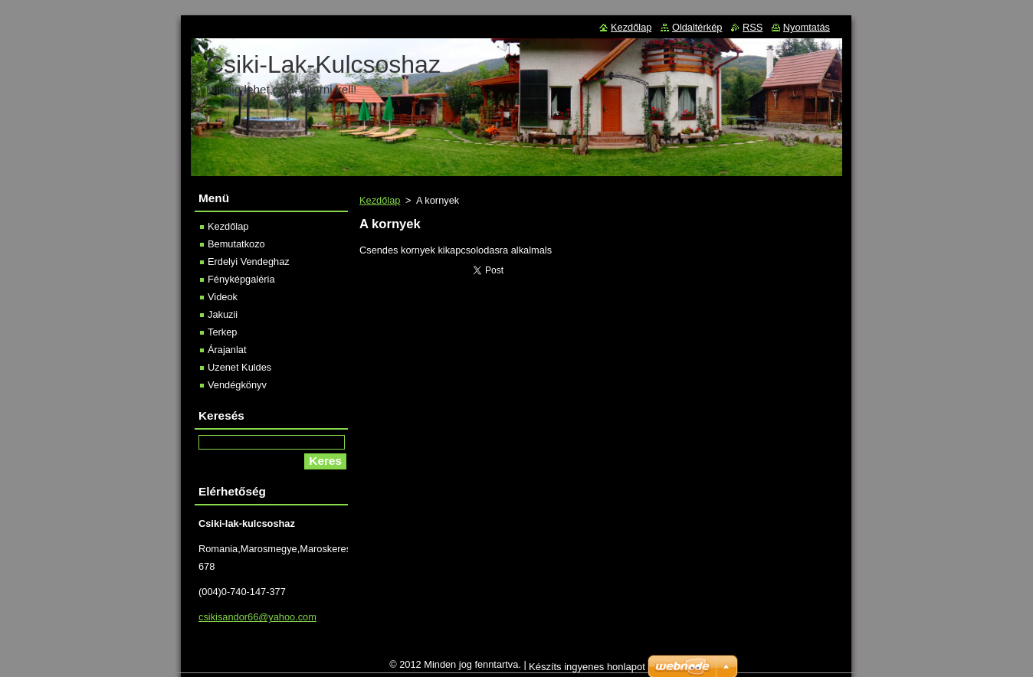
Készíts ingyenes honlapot (587, 670)
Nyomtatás (806, 27)
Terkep (222, 332)
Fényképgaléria (241, 279)
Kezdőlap (379, 200)
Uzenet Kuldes (239, 367)
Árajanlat (227, 349)
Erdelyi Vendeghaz (249, 261)
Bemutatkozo (236, 244)
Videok (223, 297)
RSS (752, 27)
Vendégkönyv (237, 385)
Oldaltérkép (697, 27)
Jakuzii (223, 314)
